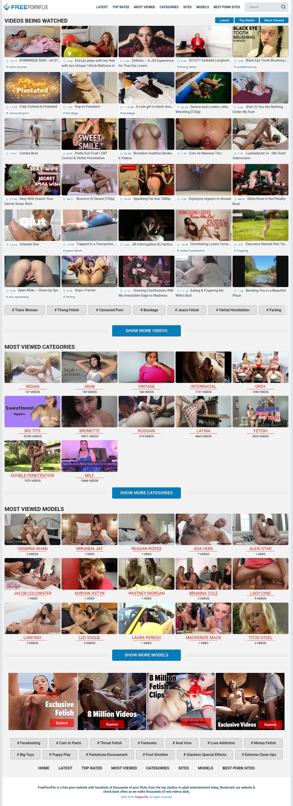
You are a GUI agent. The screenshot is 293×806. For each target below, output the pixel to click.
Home (25, 3)
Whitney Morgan (146, 576)
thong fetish (188, 67)
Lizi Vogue (89, 621)
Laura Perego (146, 621)
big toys (26, 754)
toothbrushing (246, 67)
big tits (32, 414)
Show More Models (146, 655)
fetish (260, 414)
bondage (71, 113)
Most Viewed (144, 7)
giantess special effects (206, 754)
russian (146, 414)
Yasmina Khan (32, 532)
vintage (146, 370)
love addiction (222, 743)
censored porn (18, 113)
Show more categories (146, 492)
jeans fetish (73, 251)
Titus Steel (260, 621)
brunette (89, 414)
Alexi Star (260, 532)
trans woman (17, 67)
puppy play (61, 754)
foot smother (156, 754)
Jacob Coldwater (32, 576)
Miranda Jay (89, 532)
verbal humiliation (192, 251)
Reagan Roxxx (146, 532)
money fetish (264, 743)
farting (70, 297)
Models (202, 7)
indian (32, 370)
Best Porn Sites (227, 7)
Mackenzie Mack (203, 621)
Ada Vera (203, 532)
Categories (169, 7)
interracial (203, 370)
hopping (242, 251)
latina (203, 414)
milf (89, 459)
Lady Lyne (260, 576)
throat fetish (110, 743)
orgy (260, 370)
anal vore (183, 743)
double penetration (32, 459)
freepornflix (142, 797)
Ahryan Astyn (89, 576)
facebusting (29, 743)
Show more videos (147, 330)
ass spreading (18, 297)
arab (89, 370)
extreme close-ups (260, 754)
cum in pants (69, 743)
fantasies (148, 743)
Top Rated (120, 7)
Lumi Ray (32, 621)
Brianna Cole (203, 576)
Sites (187, 7)
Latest (102, 7)
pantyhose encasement (108, 754)
